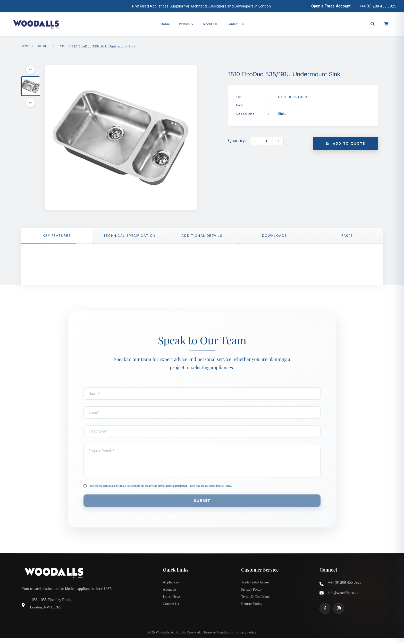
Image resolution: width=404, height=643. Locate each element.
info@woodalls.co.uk (344, 597)
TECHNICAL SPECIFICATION (129, 237)
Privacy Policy (223, 487)
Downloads (274, 237)
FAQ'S (347, 237)
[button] (30, 86)
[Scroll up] (30, 70)
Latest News (172, 603)
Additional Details (202, 237)
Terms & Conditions (257, 603)
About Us (210, 24)
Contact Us (235, 24)
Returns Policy (252, 612)
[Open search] (372, 24)
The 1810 (44, 46)
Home (165, 24)
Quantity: (237, 141)
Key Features (56, 237)
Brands (186, 24)
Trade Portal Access (256, 586)
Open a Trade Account (331, 6)
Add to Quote (346, 144)
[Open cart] (386, 24)
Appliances (171, 586)
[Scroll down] (30, 103)
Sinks (63, 46)
